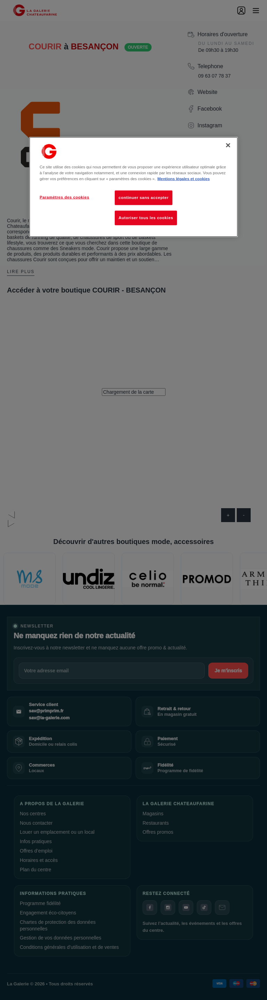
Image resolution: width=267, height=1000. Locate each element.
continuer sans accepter (144, 197)
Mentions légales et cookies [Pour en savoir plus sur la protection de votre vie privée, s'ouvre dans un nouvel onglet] (183, 179)
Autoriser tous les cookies (146, 218)
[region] (133, 187)
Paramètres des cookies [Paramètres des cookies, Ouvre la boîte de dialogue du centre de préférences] (64, 197)
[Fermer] (228, 145)
